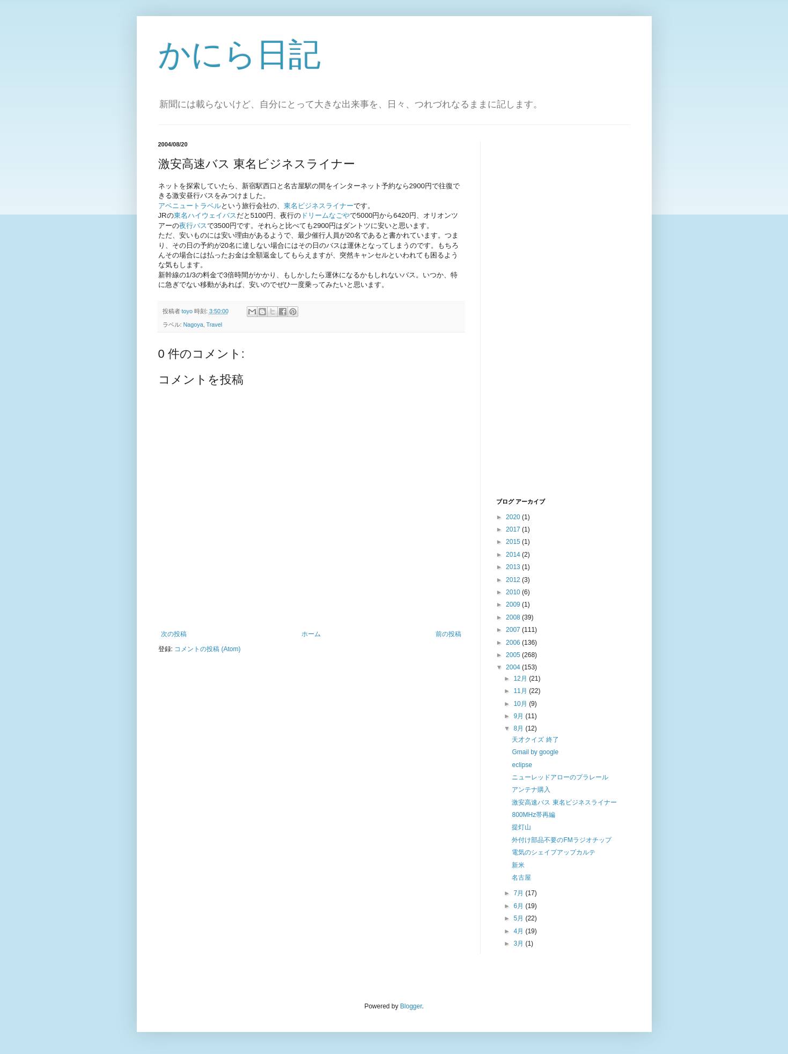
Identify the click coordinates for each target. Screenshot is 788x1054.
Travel (215, 324)
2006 (514, 642)
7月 (519, 893)
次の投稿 (174, 634)
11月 (521, 691)
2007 (514, 629)
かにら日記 (239, 54)
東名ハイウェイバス (205, 215)
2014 (514, 554)
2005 (514, 655)
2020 (514, 517)
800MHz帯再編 (533, 815)
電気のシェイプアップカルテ (553, 852)
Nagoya (193, 324)
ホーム (311, 634)
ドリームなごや (325, 215)
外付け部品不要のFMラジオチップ (561, 840)
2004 (514, 667)
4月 (519, 931)
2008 (514, 617)
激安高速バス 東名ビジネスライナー (564, 802)
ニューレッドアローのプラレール (560, 777)
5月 (519, 918)
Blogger (411, 1006)
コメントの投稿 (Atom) (207, 649)
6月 (519, 906)
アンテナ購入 (531, 789)
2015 (514, 542)
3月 (519, 943)
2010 (514, 592)
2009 (514, 604)
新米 (518, 865)
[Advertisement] (539, 318)
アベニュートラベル (189, 206)
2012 (514, 580)
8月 (519, 728)
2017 (514, 529)
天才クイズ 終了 (535, 739)
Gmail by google (535, 752)
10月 (521, 703)
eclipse (522, 765)
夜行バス (193, 226)
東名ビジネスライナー (319, 206)
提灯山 (521, 827)
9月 (519, 716)
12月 (521, 678)
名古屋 (521, 877)
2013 (514, 567)
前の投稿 (448, 634)
